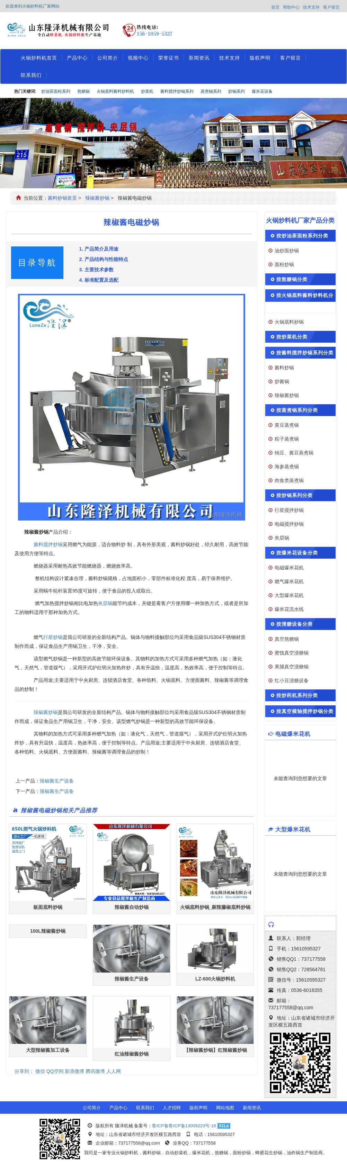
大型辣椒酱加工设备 (48, 1050)
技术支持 (311, 7)
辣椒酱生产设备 (57, 781)
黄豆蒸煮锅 (287, 425)
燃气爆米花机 (289, 581)
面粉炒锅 (284, 264)
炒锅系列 (236, 91)
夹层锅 (105, 603)
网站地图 (225, 1107)
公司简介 (107, 58)
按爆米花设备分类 (297, 553)
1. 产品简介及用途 (98, 249)
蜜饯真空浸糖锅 (292, 653)
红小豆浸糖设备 (292, 680)
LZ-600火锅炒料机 (215, 979)
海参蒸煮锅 (287, 466)
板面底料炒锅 (47, 907)
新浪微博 (74, 1071)
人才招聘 (172, 1107)
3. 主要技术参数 (96, 269)
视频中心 (138, 58)
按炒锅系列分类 (294, 495)
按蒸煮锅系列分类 (297, 410)
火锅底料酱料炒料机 (115, 91)
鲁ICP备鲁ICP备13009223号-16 (184, 1125)
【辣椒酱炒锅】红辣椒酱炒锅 (215, 1050)
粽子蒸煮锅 (287, 439)
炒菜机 (147, 91)
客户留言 (331, 7)
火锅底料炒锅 (289, 322)
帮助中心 (291, 7)
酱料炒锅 (284, 367)
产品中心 (77, 58)
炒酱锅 (282, 381)
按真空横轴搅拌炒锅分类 (304, 711)
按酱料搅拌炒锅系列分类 (304, 352)
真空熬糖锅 (287, 639)
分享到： (24, 1071)
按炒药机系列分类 (297, 695)
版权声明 (260, 58)
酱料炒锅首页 (62, 198)
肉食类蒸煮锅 (289, 480)
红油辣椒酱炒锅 (132, 1054)
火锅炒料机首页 (39, 58)
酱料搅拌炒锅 (48, 544)
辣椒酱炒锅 (97, 198)
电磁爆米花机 (289, 567)
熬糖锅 (83, 91)
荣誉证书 (168, 58)
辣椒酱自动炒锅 (132, 907)
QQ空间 (55, 1071)
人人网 (113, 1071)
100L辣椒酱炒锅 (47, 931)
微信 (40, 1071)
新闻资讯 (199, 58)
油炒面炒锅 (287, 250)
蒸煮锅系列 (211, 91)
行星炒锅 (53, 637)
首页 (275, 7)
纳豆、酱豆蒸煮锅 (294, 452)
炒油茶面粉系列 (55, 91)
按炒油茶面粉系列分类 (302, 235)
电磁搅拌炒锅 (289, 524)
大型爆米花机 (289, 595)
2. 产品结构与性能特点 (103, 259)
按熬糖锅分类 (292, 279)
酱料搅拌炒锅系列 (177, 91)
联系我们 (31, 75)
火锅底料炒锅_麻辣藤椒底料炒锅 (215, 907)
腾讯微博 (95, 1071)
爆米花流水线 (289, 609)
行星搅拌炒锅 (289, 510)
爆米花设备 (262, 91)
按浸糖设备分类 (294, 624)
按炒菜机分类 (292, 337)
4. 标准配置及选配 (98, 280)
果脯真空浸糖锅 (292, 666)
